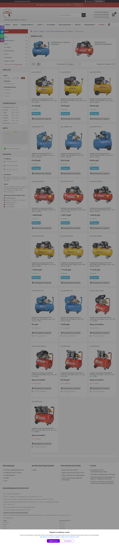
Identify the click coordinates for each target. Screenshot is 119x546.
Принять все (53, 541)
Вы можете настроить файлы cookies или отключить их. (59, 537)
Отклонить (68, 541)
